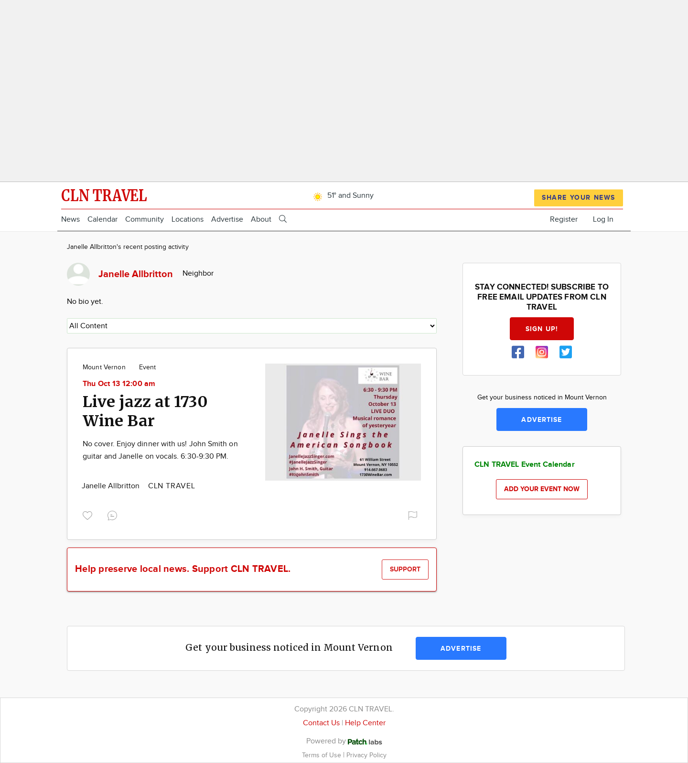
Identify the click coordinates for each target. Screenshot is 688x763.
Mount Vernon (104, 367)
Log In (603, 219)
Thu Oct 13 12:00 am (119, 383)
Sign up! (542, 329)
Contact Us (321, 723)
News (70, 219)
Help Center (365, 723)
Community (144, 219)
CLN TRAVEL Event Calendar (524, 464)
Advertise (227, 219)
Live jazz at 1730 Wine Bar (145, 411)
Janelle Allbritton (111, 486)
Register (564, 219)
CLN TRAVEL (171, 486)
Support (405, 569)
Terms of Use (322, 755)
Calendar (102, 219)
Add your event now (542, 489)
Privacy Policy (366, 755)
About (261, 219)
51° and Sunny (342, 195)
